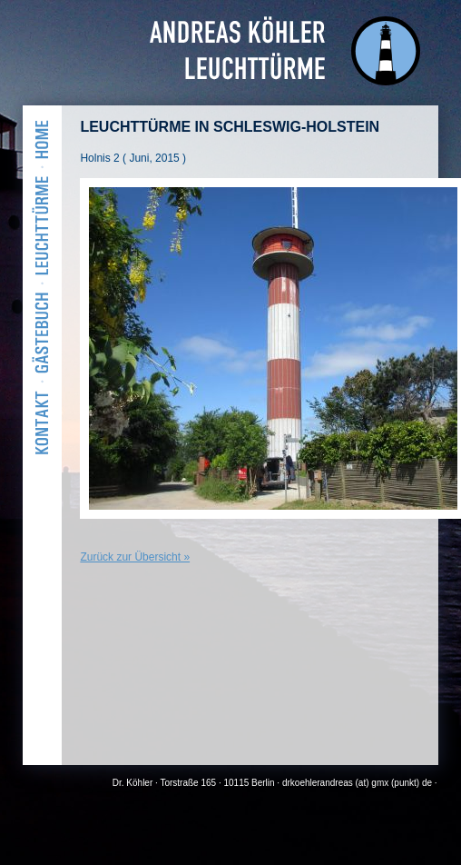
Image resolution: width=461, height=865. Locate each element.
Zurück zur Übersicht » (135, 557)
